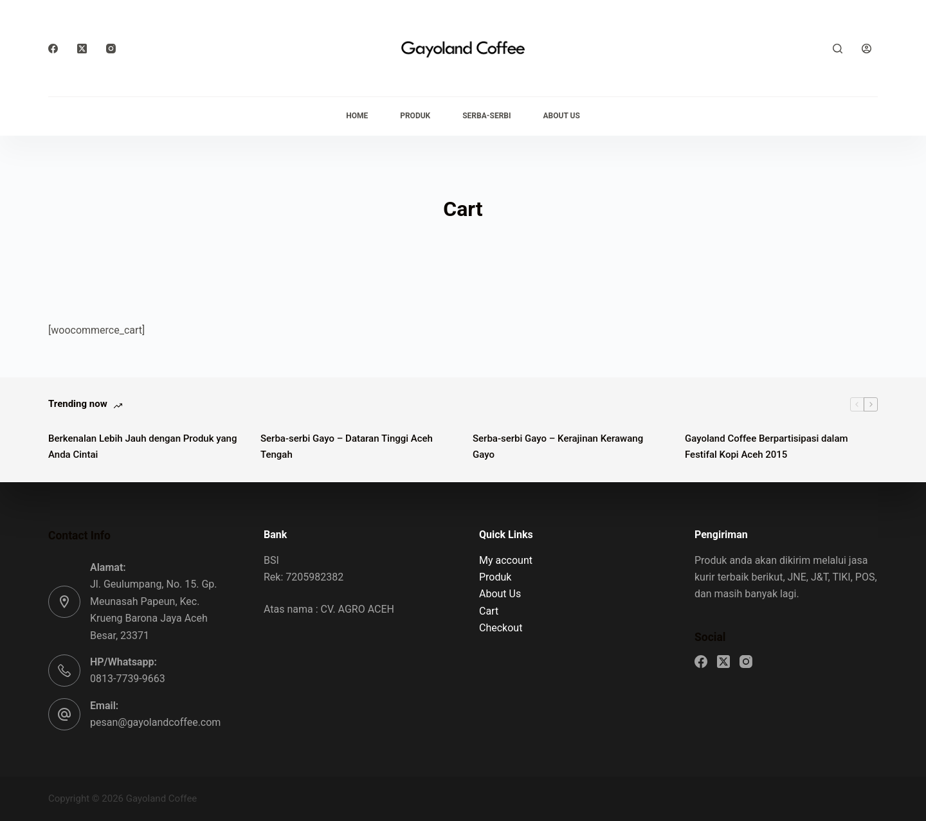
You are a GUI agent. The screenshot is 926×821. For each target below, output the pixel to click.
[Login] (866, 48)
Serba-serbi (486, 115)
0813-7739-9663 (127, 678)
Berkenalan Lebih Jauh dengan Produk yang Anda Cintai (142, 446)
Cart (488, 611)
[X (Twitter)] (82, 48)
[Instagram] (111, 48)
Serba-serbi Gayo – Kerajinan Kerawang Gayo (558, 446)
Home (357, 115)
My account (505, 560)
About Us (561, 115)
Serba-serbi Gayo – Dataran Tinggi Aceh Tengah (346, 446)
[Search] (837, 48)
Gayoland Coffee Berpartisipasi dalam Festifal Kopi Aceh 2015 (766, 446)
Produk (415, 115)
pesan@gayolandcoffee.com (155, 722)
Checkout (500, 628)
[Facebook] (53, 48)
